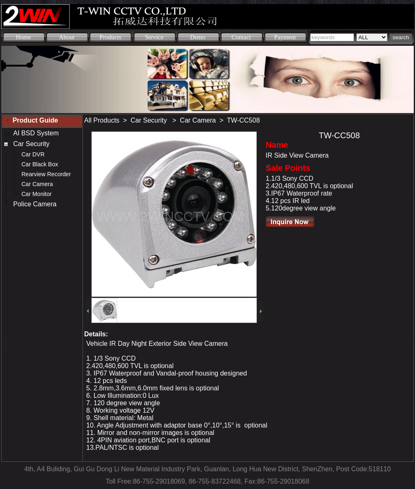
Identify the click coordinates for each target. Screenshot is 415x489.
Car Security (150, 120)
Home (23, 37)
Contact (241, 37)
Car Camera (198, 120)
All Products (101, 120)
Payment (285, 37)
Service (154, 37)
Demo (197, 37)
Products (110, 37)
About (67, 37)
